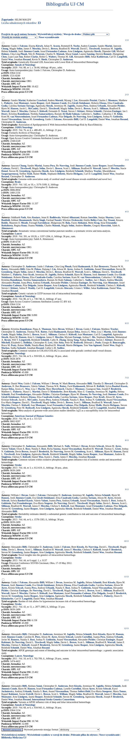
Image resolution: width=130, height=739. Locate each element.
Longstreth (24, 340)
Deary (4, 114)
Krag (96, 223)
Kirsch (39, 46)
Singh (42, 220)
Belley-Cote (96, 220)
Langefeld (122, 56)
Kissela (72, 391)
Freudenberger (23, 394)
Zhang (62, 340)
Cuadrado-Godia (43, 277)
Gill (113, 51)
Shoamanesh (25, 220)
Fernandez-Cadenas (56, 51)
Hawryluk (106, 225)
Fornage (77, 337)
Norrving (81, 116)
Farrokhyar (44, 223)
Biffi (87, 56)
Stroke (18, 465)
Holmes (5, 54)
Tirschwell (94, 48)
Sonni (39, 686)
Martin (107, 332)
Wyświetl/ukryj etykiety (50, 34)
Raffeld (100, 386)
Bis (93, 337)
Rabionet (5, 642)
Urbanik (102, 106)
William (64, 694)
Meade (24, 223)
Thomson (46, 329)
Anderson (68, 59)
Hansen (14, 108)
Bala (68, 223)
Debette (61, 174)
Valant (41, 386)
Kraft (31, 274)
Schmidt (13, 51)
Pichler (121, 106)
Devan (79, 329)
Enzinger (116, 111)
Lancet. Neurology (24, 656)
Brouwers (104, 266)
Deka (77, 332)
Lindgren (77, 51)
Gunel (75, 54)
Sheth (44, 59)
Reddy (4, 223)
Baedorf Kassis (25, 500)
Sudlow (97, 114)
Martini (36, 391)
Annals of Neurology (25, 65)
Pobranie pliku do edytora (84, 735)
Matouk (60, 54)
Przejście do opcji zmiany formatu (18, 34)
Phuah (23, 54)
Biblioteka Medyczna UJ (13, 737)
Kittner (81, 111)
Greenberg (38, 119)
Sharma (109, 217)
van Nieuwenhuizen (20, 116)
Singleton (6, 457)
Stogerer (16, 402)
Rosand (27, 59)
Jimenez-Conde (31, 51)
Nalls (67, 446)
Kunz (24, 225)
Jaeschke (92, 217)
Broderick (116, 389)
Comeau (90, 391)
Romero (15, 639)
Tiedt (29, 174)
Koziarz (36, 217)
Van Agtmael (95, 345)
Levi (50, 342)
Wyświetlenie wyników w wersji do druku (48, 735)
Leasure (92, 46)
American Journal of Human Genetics (34, 416)
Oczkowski (76, 220)
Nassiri (57, 220)
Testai (64, 111)
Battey (4, 269)
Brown (54, 48)
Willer (86, 288)
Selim (19, 48)
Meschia (36, 48)
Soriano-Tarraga (25, 106)
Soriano (66, 277)
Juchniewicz (7, 691)
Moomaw (113, 100)
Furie (56, 457)
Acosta (56, 46)
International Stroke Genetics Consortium (53, 699)
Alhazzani (74, 217)
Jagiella (118, 48)
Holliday (27, 342)
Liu (54, 269)
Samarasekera (46, 114)
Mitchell (5, 342)
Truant (111, 220)
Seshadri (21, 348)
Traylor (97, 171)
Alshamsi (82, 223)
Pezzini (93, 100)
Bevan (61, 329)
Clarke (34, 56)
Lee (76, 100)
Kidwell (43, 111)
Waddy (31, 288)
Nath (23, 217)
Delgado (68, 116)
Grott (118, 449)
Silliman (104, 108)
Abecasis (68, 288)
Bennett (108, 54)
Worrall (75, 48)
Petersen (40, 54)
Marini (108, 46)
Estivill (29, 694)
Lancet (18, 233)
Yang (76, 340)
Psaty (13, 345)
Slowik (97, 51)
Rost (41, 345)
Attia (61, 342)
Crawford (42, 100)
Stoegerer (107, 691)
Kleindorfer (56, 391)
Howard (109, 383)
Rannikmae (23, 114)
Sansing (91, 54)
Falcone (24, 46)
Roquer (40, 103)
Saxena (57, 449)
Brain (18, 182)
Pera (85, 106)
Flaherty (8, 103)
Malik (43, 174)
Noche (76, 46)
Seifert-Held (84, 691)
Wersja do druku (72, 34)
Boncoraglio (119, 342)
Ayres (70, 269)
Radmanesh (84, 266)
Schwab (14, 400)
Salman (68, 280)
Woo (10, 59)
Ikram (7, 340)
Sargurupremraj (9, 174)
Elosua (103, 103)
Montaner (24, 103)
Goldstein (118, 116)
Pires (37, 637)
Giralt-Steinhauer (81, 103)
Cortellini (87, 637)
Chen (4, 56)
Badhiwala (55, 217)
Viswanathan (14, 119)
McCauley (33, 108)
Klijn (119, 114)
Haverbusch (58, 389)
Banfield (5, 220)
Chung (4, 48)
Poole (98, 342)
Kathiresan (102, 56)
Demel (4, 171)
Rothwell (78, 342)
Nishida (39, 225)
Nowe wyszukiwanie (49, 37)
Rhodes (87, 225)
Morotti (59, 100)
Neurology (20, 353)
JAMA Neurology (24, 127)
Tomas (122, 691)
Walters (52, 56)
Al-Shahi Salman (71, 114)
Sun (21, 56)
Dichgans (78, 174)
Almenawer (7, 228)
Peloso (37, 269)
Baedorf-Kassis (119, 386)
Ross (28, 449)
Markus (5, 348)
